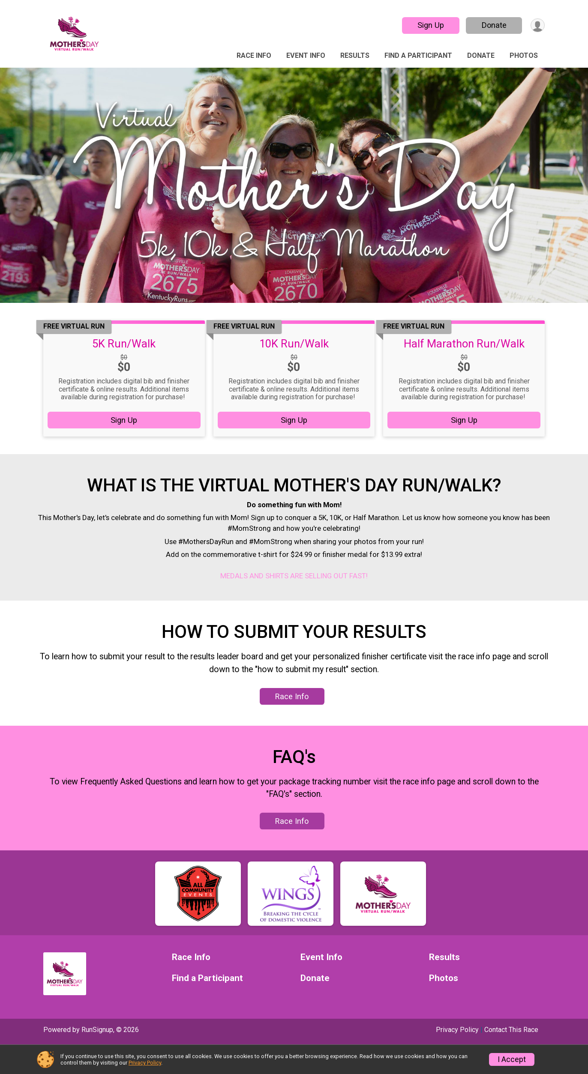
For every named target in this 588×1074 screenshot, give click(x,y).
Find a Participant (418, 55)
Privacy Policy (145, 1062)
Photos (524, 55)
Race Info (254, 55)
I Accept (512, 1059)
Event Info (305, 55)
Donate (492, 25)
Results (354, 55)
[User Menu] (537, 25)
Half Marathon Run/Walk (464, 343)
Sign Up (429, 25)
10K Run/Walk (294, 343)
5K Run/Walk (124, 343)
